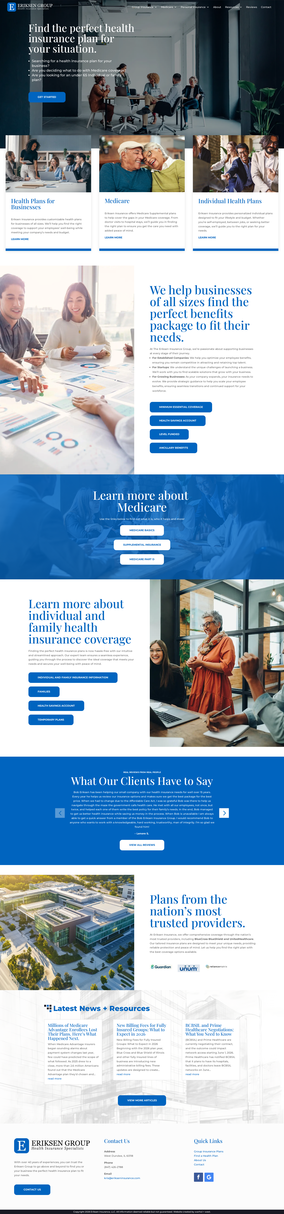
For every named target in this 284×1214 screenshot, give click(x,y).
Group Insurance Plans (208, 1151)
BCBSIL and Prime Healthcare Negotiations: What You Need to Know (209, 1029)
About (217, 7)
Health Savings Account (177, 420)
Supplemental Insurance (142, 544)
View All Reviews (142, 845)
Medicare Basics (142, 530)
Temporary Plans (51, 719)
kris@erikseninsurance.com (122, 1178)
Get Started (47, 97)
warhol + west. (203, 1211)
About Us (200, 1160)
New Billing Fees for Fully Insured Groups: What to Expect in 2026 (141, 1029)
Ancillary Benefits (173, 447)
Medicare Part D (142, 559)
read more (55, 1078)
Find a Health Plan (206, 1155)
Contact (266, 7)
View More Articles (142, 1100)
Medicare (167, 7)
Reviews (251, 7)
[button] (60, 813)
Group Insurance (142, 7)
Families (44, 691)
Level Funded (169, 434)
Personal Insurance (193, 7)
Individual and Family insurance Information (73, 677)
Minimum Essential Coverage (181, 407)
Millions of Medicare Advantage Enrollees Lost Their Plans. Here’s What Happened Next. (72, 1031)
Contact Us (32, 1189)
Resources (232, 7)
